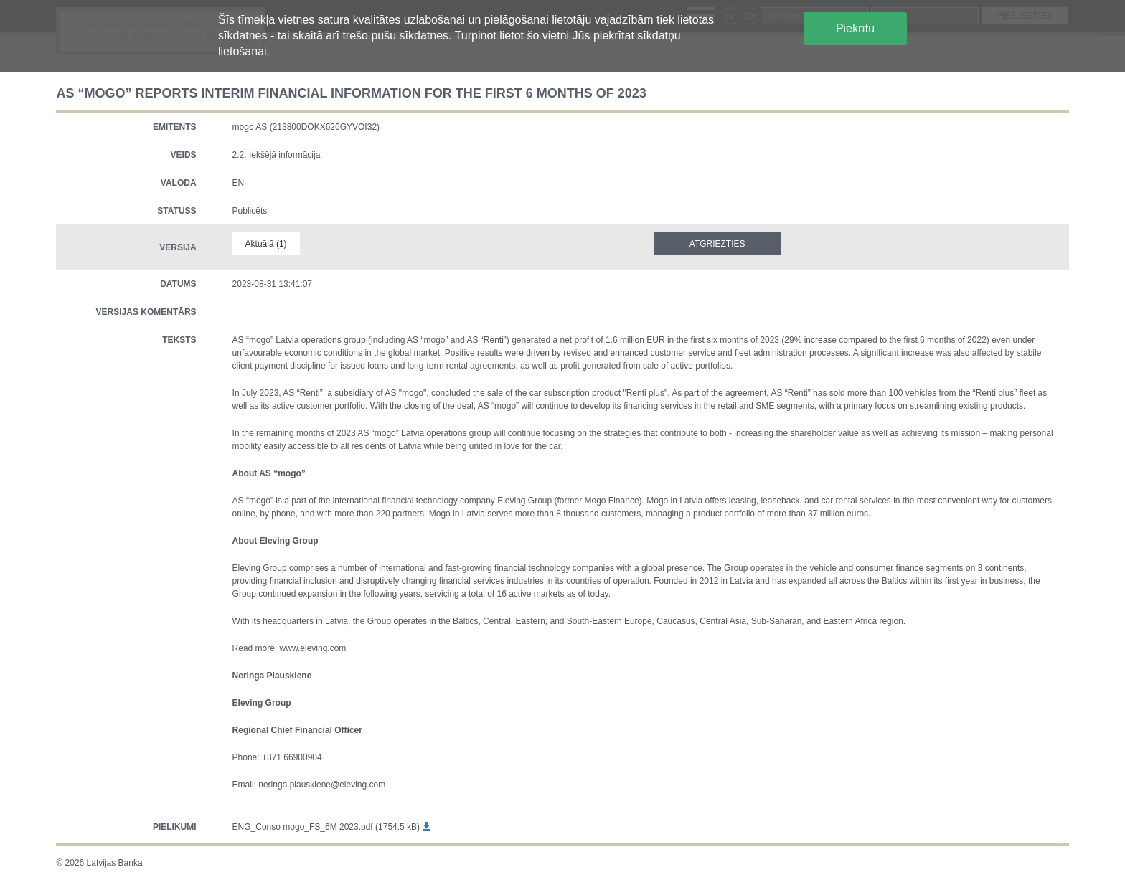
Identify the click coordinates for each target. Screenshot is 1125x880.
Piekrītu (855, 28)
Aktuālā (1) (266, 244)
